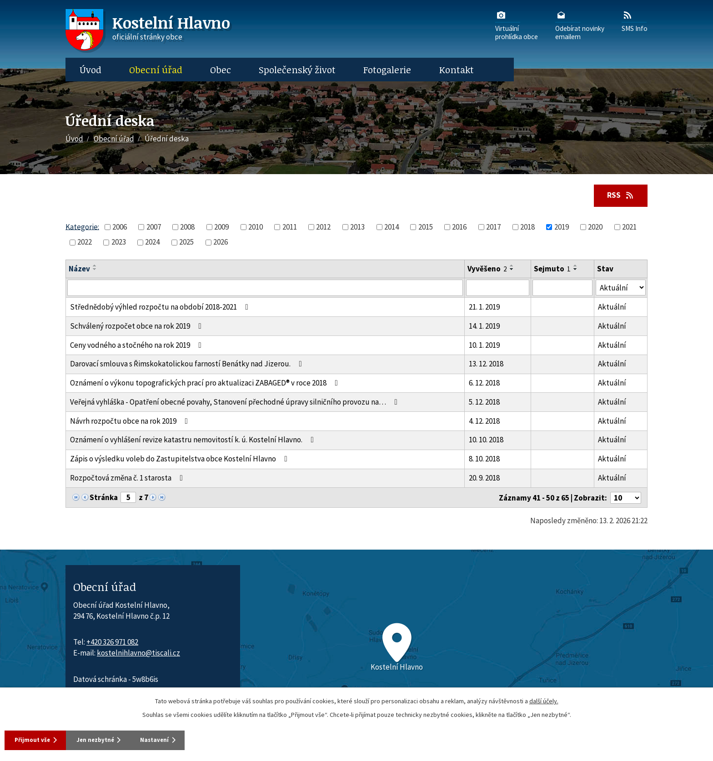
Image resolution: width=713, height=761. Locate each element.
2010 (255, 228)
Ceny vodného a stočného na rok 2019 (137, 345)
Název (79, 270)
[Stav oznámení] (621, 288)
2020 (595, 228)
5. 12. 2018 (484, 403)
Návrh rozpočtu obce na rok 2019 (130, 422)
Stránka (104, 498)
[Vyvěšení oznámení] (497, 288)
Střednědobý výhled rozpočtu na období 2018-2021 (161, 308)
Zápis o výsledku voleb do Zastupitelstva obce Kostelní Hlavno (180, 460)
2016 (459, 228)
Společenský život (297, 69)
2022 (84, 243)
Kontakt (456, 69)
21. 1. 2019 (484, 308)
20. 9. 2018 (484, 479)
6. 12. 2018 (484, 384)
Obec (220, 69)
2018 (527, 228)
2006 (119, 228)
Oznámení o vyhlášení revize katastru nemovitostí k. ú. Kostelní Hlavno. (193, 441)
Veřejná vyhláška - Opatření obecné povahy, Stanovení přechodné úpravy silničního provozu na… (235, 403)
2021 (629, 228)
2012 (323, 228)
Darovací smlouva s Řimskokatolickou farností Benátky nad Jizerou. (188, 365)
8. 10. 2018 (484, 460)
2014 (391, 228)
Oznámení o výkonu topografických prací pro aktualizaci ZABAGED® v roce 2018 (205, 384)
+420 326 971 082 (112, 643)
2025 (186, 243)
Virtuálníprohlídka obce (516, 25)
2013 (357, 228)
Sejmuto (552, 270)
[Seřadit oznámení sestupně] (95, 270)
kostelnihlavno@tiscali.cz (138, 654)
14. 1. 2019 (484, 327)
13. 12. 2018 (486, 365)
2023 (118, 243)
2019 (561, 228)
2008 (187, 228)
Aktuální (612, 308)
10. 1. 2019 (484, 345)
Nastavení (186, 739)
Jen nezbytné (113, 739)
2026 (220, 243)
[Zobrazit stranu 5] (128, 498)
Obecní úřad (155, 69)
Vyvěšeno (487, 270)
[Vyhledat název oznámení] (265, 288)
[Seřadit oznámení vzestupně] (95, 266)
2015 (425, 228)
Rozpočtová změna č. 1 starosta (128, 479)
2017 (493, 228)
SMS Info (635, 21)
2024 (152, 243)
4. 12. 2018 (484, 422)
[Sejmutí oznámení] (562, 288)
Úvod (90, 69)
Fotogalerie (387, 69)
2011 (289, 228)
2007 (153, 228)
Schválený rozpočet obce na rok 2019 (137, 327)
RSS (618, 195)
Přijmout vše (36, 739)
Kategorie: (82, 227)
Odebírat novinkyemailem (579, 25)
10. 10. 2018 (486, 441)
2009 (221, 228)
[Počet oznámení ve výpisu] (625, 499)
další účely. (543, 700)
